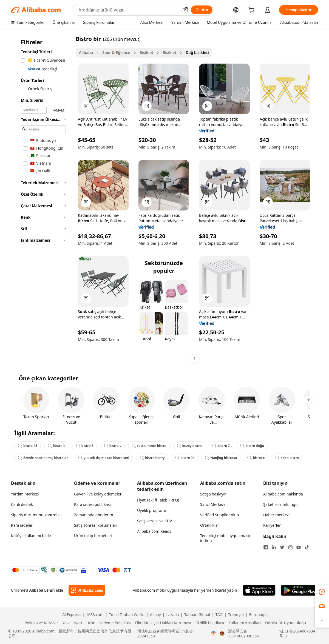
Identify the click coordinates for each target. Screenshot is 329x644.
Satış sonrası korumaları (95, 525)
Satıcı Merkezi (212, 504)
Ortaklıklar (209, 525)
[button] (185, 9)
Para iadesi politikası (92, 504)
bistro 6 (84, 445)
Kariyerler (272, 525)
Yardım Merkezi (25, 494)
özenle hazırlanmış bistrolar (43, 457)
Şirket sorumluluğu (280, 504)
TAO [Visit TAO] (219, 614)
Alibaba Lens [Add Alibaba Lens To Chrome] (41, 590)
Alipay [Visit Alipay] (155, 614)
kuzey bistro (189, 445)
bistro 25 (27, 445)
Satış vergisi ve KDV (154, 520)
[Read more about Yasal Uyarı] (71, 622)
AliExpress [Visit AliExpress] (71, 614)
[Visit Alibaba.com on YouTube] (298, 547)
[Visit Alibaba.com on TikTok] (306, 547)
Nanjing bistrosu (221, 457)
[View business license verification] (213, 633)
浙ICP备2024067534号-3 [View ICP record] (297, 634)
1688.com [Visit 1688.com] (95, 614)
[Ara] (201, 9)
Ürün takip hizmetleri (93, 535)
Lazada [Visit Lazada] (172, 614)
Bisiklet (146, 52)
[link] (322, 592)
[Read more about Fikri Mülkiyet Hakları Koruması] (161, 622)
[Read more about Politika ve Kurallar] (40, 622)
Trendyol (236, 614)
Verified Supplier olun (219, 514)
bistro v (112, 445)
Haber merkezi (276, 514)
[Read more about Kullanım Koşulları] (243, 622)
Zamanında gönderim (93, 514)
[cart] (252, 10)
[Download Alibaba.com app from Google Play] (299, 590)
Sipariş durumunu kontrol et (36, 514)
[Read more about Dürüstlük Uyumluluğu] (284, 622)
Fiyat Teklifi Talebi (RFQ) (158, 500)
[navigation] (41, 199)
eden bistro (287, 457)
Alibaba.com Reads (154, 531)
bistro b (57, 445)
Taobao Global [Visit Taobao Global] (197, 614)
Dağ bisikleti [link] (197, 52)
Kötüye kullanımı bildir (31, 535)
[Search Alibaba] (128, 10)
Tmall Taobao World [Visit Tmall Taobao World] (127, 614)
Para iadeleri (22, 525)
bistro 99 (185, 457)
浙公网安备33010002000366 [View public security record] (243, 634)
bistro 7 (221, 445)
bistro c (256, 457)
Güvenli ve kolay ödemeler (97, 494)
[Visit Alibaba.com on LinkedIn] (273, 547)
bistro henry (152, 457)
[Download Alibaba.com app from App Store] (259, 590)
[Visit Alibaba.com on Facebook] (265, 547)
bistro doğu (252, 445)
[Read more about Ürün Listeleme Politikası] (107, 622)
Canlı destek (22, 504)
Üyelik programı (151, 510)
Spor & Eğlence (116, 52)
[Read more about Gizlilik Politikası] (208, 622)
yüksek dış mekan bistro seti (103, 457)
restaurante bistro (149, 445)
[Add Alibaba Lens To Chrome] (87, 590)
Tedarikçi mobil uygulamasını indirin (226, 538)
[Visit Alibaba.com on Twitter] (282, 547)
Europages (258, 614)
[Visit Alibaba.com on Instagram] (290, 547)
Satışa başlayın (213, 494)
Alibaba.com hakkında (283, 494)
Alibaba (86, 52)
